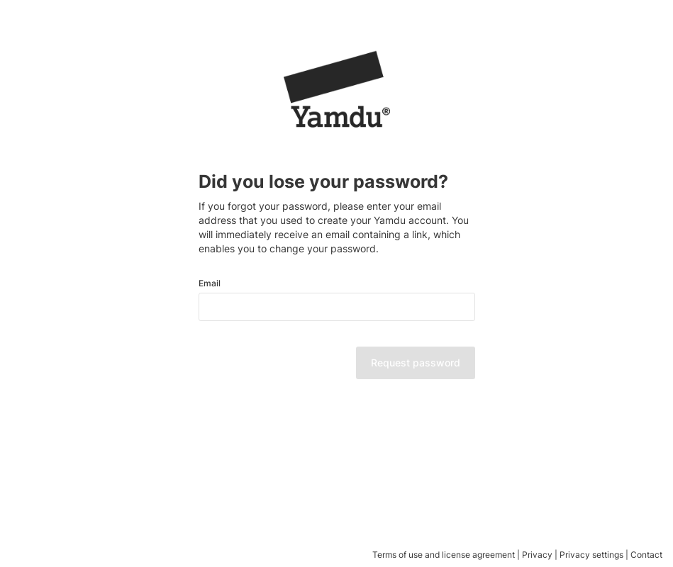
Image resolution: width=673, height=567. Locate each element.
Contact (646, 554)
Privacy (537, 554)
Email (210, 283)
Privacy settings (591, 554)
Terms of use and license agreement (443, 554)
